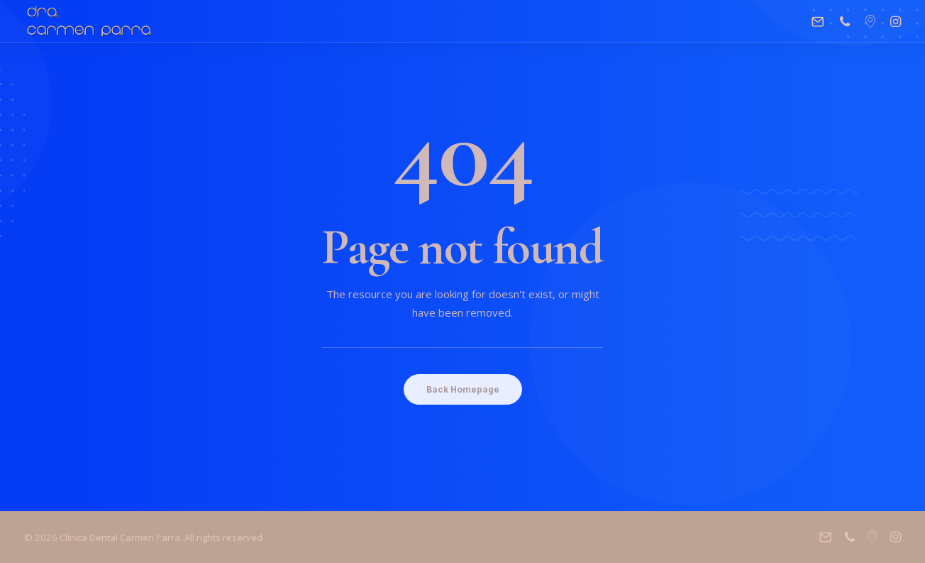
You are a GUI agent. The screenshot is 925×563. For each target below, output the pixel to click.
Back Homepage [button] (462, 389)
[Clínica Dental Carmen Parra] (89, 21)
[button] (821, 21)
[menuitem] (821, 21)
